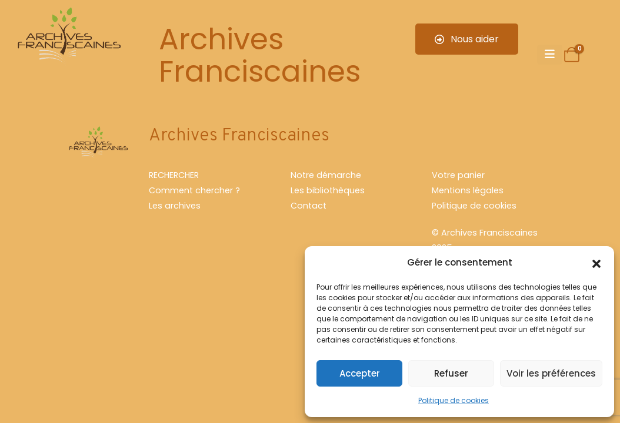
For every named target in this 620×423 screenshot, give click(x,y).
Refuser (451, 373)
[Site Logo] (67, 36)
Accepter (359, 373)
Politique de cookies (453, 400)
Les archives (175, 206)
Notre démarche (326, 175)
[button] (596, 262)
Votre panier (458, 175)
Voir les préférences (551, 373)
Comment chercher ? (194, 190)
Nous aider (467, 39)
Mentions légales (468, 190)
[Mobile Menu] (549, 55)
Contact (308, 206)
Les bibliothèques (328, 190)
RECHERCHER (174, 175)
